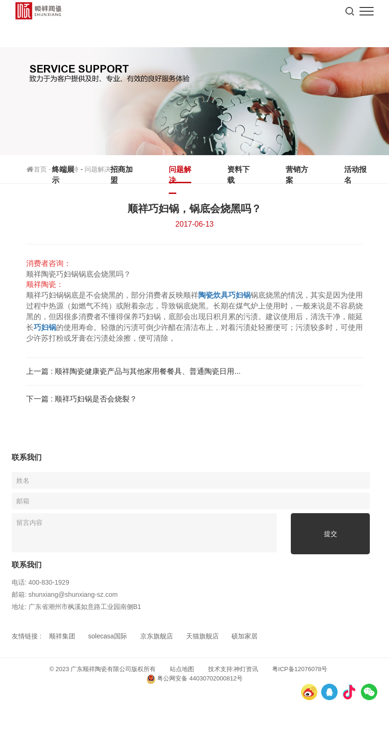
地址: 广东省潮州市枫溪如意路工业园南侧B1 (76, 606)
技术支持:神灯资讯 (233, 669)
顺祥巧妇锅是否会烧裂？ (96, 399)
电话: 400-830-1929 (40, 582)
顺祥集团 (62, 636)
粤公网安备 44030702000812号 (194, 679)
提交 (330, 533)
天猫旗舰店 (202, 636)
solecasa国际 (107, 636)
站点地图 (182, 669)
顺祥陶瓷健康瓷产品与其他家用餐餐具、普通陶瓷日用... (147, 371)
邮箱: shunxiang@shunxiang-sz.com (65, 594)
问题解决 (180, 174)
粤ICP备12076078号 (300, 669)
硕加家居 (244, 636)
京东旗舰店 (156, 636)
